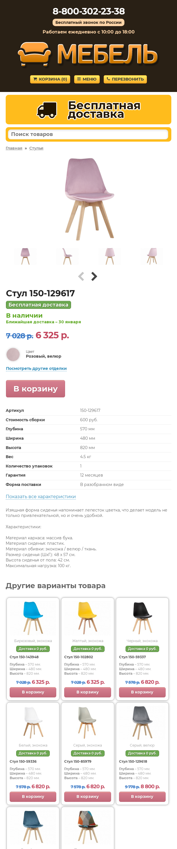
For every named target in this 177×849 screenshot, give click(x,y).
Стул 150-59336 (23, 761)
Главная (14, 148)
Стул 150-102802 (78, 657)
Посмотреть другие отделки (36, 368)
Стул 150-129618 (133, 761)
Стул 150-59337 (132, 657)
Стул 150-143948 (24, 657)
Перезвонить (125, 79)
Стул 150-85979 (77, 761)
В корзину (35, 388)
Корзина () (50, 79)
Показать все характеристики (41, 496)
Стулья (36, 148)
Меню (87, 79)
